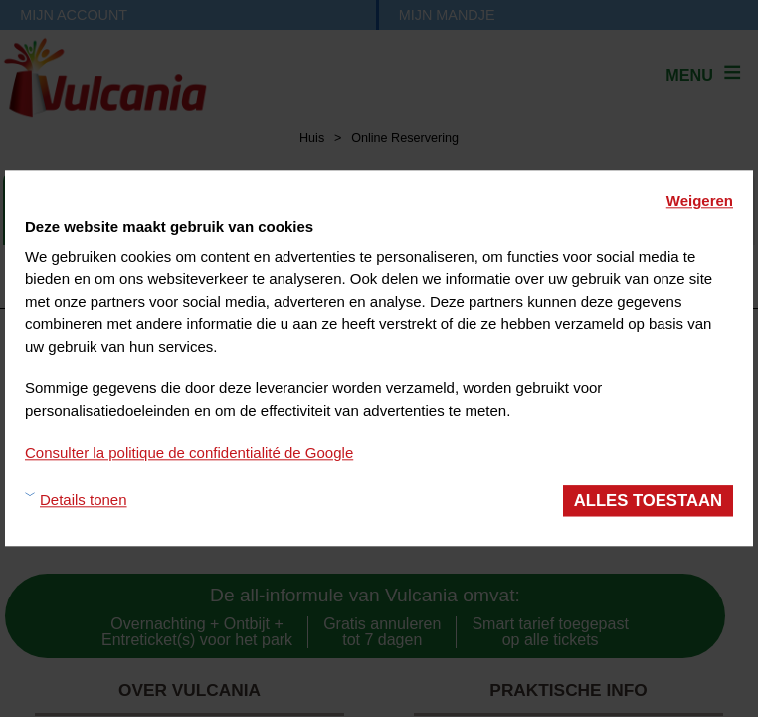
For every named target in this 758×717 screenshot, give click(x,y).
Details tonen (83, 500)
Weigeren (699, 200)
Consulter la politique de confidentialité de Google (189, 452)
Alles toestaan (648, 500)
